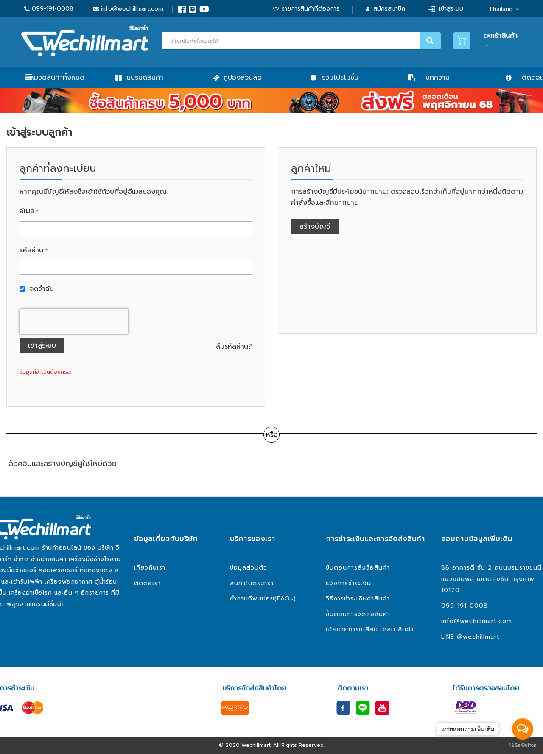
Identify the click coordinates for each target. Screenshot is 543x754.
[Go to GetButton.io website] (522, 745)
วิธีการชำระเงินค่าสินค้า (358, 598)
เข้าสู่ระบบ (451, 8)
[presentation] (74, 321)
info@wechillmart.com (132, 8)
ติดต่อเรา (147, 583)
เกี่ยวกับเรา (149, 567)
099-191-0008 (52, 8)
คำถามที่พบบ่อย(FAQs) (263, 598)
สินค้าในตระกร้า (252, 583)
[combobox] (300, 40)
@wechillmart (478, 636)
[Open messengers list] (522, 729)
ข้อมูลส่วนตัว (248, 567)
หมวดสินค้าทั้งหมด (57, 78)
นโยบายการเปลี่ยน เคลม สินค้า (370, 629)
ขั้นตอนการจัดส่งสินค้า (358, 614)
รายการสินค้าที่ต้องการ (310, 8)
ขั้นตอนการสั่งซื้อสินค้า (358, 567)
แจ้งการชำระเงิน (348, 583)
